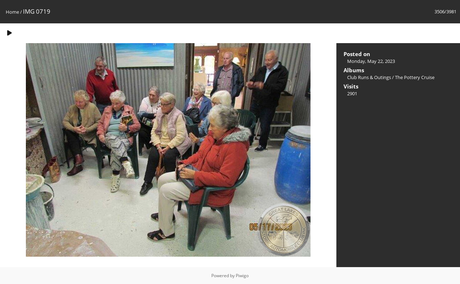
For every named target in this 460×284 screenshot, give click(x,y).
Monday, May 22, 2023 (371, 61)
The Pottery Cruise (414, 77)
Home (12, 12)
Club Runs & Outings (369, 77)
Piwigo (242, 275)
